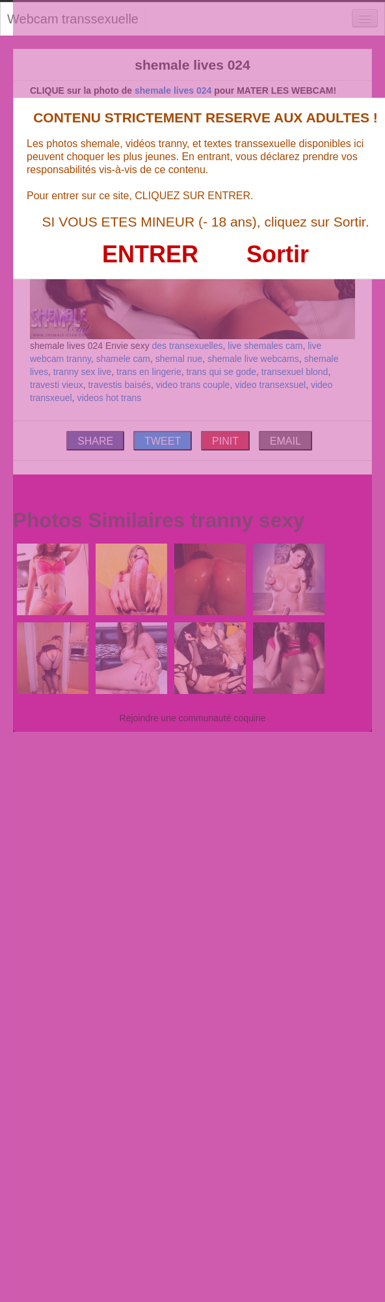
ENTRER (150, 254)
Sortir (277, 254)
